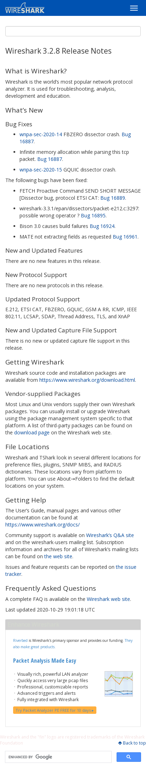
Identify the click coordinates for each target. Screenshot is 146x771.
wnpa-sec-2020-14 (40, 134)
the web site (58, 556)
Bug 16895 (93, 215)
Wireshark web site (108, 599)
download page (32, 432)
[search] (58, 757)
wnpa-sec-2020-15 (40, 169)
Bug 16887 (49, 159)
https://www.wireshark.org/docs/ (42, 524)
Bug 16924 (102, 226)
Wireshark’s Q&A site (110, 535)
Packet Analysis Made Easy (44, 660)
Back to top (134, 743)
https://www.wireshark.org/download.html (87, 380)
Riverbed (20, 640)
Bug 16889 (112, 197)
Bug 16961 (125, 236)
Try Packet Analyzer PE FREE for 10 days (55, 710)
